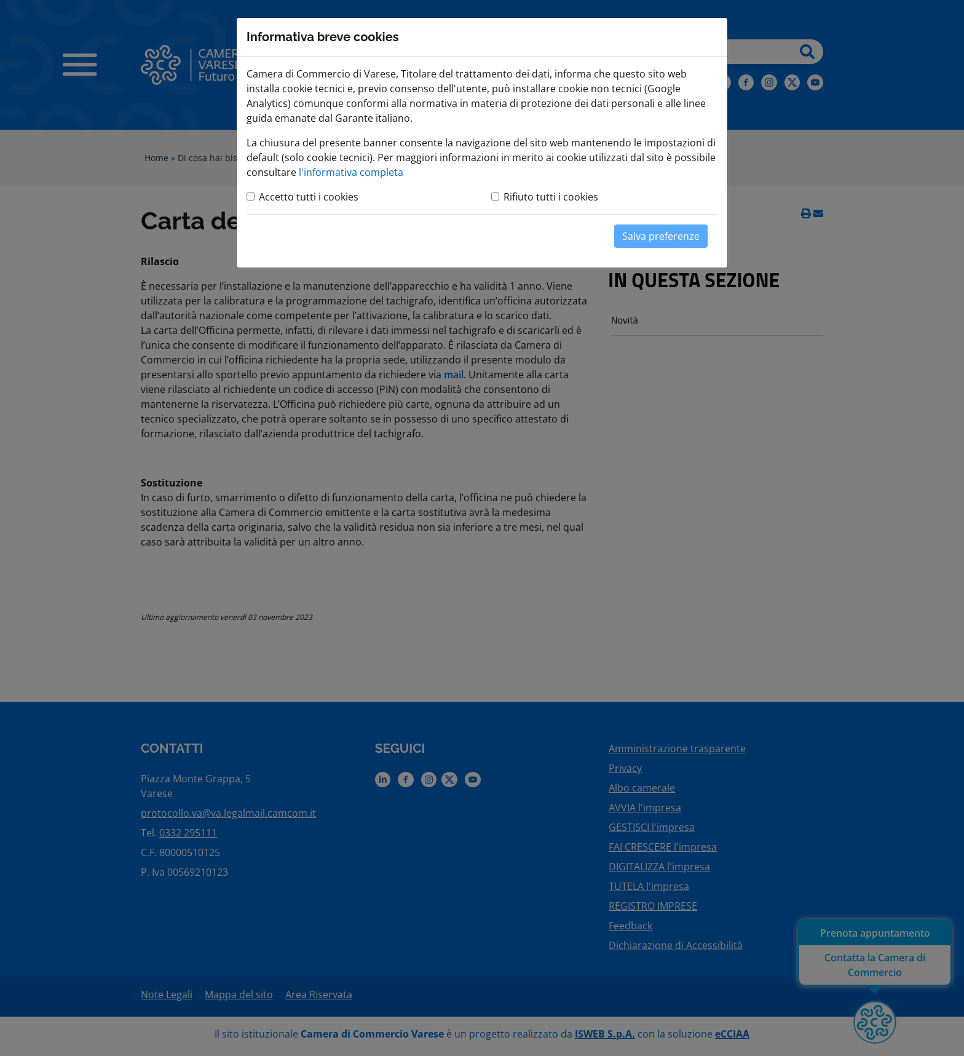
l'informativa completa (351, 172)
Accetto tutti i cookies (308, 197)
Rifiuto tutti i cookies (551, 197)
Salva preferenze (661, 236)
